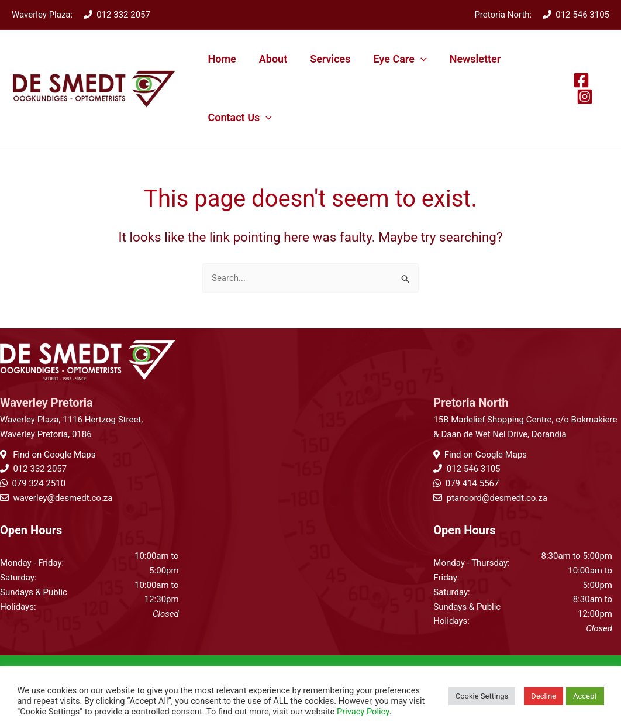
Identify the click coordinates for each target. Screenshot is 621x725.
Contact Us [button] (239, 117)
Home (221, 59)
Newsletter (467, 59)
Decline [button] (543, 696)
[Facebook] (580, 80)
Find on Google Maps (53, 454)
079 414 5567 (472, 483)
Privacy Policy (363, 711)
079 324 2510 (38, 483)
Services (326, 59)
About (270, 59)
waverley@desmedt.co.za (62, 498)
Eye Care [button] (393, 59)
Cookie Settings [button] (482, 696)
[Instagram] (584, 96)
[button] (414, 59)
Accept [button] (585, 696)
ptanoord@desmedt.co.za (497, 498)
